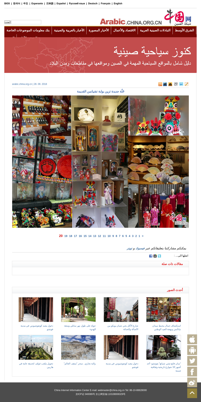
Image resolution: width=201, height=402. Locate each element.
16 (80, 236)
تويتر (129, 248)
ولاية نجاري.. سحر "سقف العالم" (80, 363)
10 (109, 236)
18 (70, 236)
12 (99, 236)
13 (94, 236)
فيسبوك (139, 248)
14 (89, 236)
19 (66, 236)
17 (75, 236)
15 (85, 236)
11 (104, 236)
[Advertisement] (56, 280)
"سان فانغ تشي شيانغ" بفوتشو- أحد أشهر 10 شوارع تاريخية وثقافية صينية (164, 367)
